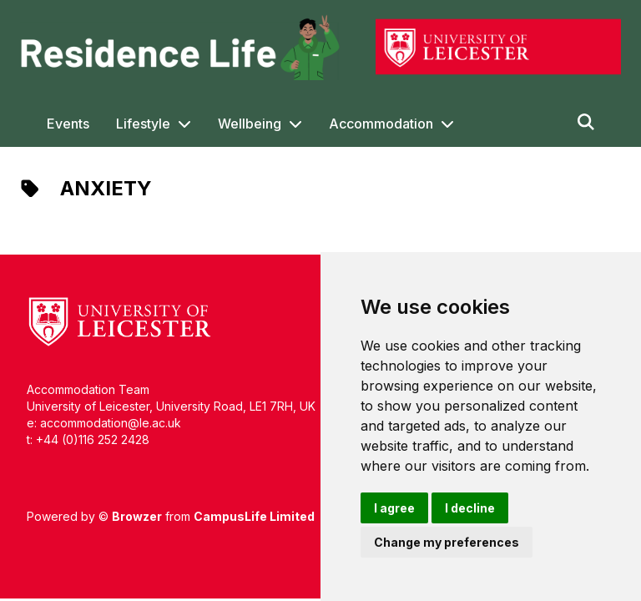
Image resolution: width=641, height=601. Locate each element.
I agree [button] (394, 508)
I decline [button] (470, 508)
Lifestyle (143, 123)
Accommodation (381, 123)
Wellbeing (249, 123)
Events (68, 123)
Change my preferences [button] (446, 542)
